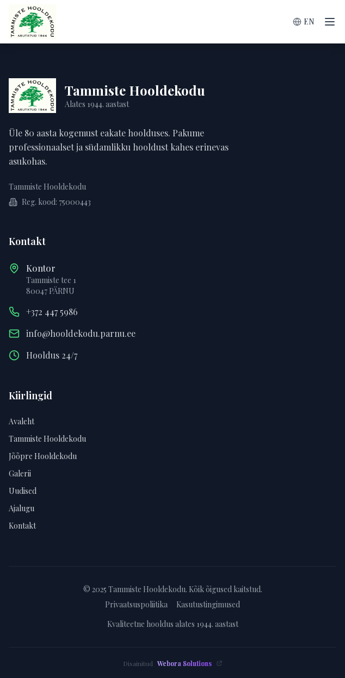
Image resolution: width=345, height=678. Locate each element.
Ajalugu (21, 508)
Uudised (22, 491)
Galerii (20, 473)
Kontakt (22, 525)
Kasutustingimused (208, 604)
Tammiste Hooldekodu (47, 439)
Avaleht (21, 421)
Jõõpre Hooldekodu (43, 456)
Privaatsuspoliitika (136, 604)
